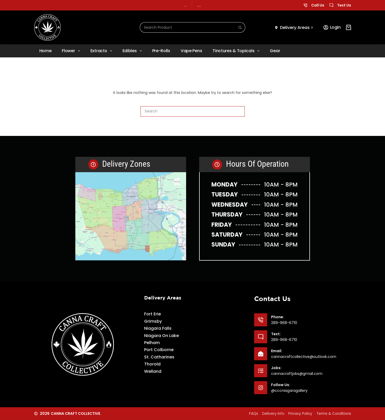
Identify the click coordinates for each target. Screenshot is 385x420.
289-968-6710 (284, 322)
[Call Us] (305, 5)
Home (45, 51)
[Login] (332, 27)
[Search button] (240, 27)
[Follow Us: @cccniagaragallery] (260, 387)
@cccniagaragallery (289, 390)
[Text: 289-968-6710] (260, 336)
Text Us (344, 5)
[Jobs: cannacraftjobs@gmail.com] (260, 370)
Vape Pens (191, 51)
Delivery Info (266, 413)
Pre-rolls (161, 51)
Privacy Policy (296, 413)
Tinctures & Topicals (236, 51)
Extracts (102, 51)
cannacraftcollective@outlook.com (303, 356)
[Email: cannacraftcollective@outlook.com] (260, 353)
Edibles (133, 51)
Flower (72, 51)
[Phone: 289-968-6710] (260, 319)
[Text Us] (331, 5)
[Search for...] (187, 27)
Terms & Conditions (333, 413)
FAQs (244, 413)
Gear (275, 51)
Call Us (317, 5)
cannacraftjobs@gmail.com (296, 373)
